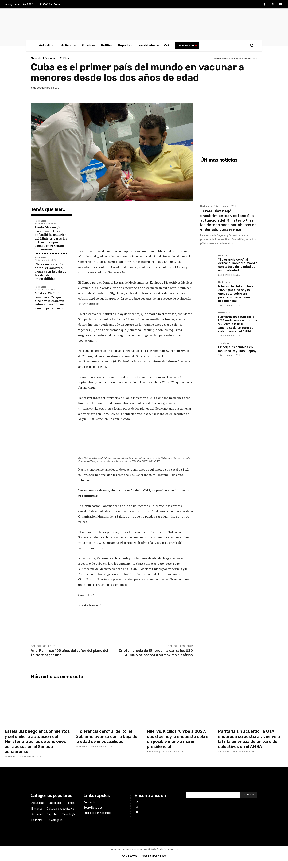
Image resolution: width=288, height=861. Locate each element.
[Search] (248, 795)
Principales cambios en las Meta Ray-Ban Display (237, 349)
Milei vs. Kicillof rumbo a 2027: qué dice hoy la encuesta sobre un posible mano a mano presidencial (51, 300)
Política (64, 58)
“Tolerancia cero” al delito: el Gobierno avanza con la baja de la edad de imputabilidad (50, 271)
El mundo (36, 58)
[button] (251, 45)
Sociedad (50, 58)
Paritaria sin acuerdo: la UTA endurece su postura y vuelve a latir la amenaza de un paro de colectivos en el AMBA (237, 324)
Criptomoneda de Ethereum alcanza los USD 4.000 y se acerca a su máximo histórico (156, 653)
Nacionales (40, 221)
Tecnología (224, 343)
